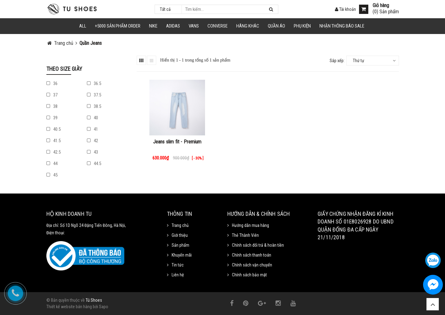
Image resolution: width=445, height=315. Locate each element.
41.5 (53, 140)
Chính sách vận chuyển (252, 264)
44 (52, 163)
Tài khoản (345, 9)
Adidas (173, 26)
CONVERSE (218, 26)
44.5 (94, 163)
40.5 (53, 129)
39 (52, 118)
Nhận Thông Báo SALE (341, 26)
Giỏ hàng (381, 5)
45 (52, 175)
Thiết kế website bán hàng (69, 306)
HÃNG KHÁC (247, 26)
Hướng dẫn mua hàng (250, 225)
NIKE (153, 26)
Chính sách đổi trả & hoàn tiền (258, 245)
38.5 (94, 106)
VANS (194, 26)
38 (52, 106)
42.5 (53, 152)
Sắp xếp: (337, 60)
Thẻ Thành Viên (245, 235)
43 (92, 152)
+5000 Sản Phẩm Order (117, 26)
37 (52, 95)
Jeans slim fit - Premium (177, 142)
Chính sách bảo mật (249, 274)
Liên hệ (178, 274)
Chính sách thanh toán (251, 255)
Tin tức (178, 264)
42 (92, 140)
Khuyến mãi (182, 255)
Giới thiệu (180, 235)
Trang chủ (180, 225)
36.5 (94, 83)
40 (92, 118)
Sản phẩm (180, 245)
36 (52, 83)
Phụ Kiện (302, 26)
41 (92, 129)
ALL (82, 26)
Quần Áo (276, 26)
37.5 (94, 95)
